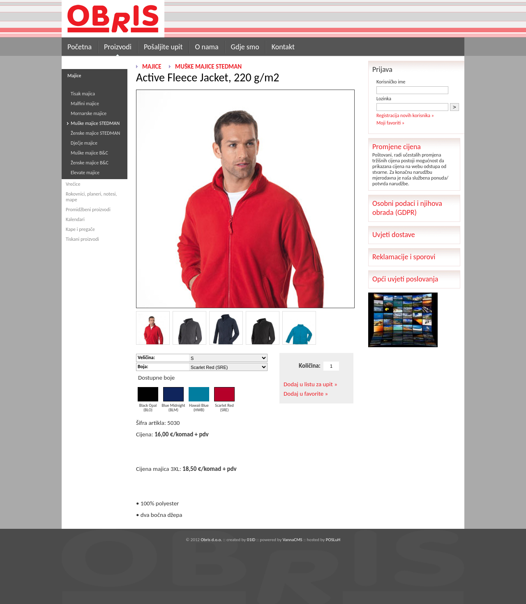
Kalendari (75, 219)
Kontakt (283, 46)
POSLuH (333, 539)
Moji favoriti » (390, 123)
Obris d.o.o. (211, 539)
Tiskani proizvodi (82, 239)
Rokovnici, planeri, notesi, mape (91, 197)
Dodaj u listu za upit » (310, 384)
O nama (207, 46)
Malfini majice (85, 103)
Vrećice (73, 184)
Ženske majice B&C (89, 163)
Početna (79, 46)
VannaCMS (292, 539)
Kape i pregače (80, 229)
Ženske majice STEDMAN (95, 133)
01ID (251, 539)
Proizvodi (118, 46)
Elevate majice (85, 172)
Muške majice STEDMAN (95, 123)
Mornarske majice (88, 113)
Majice (151, 66)
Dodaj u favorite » (306, 393)
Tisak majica (83, 94)
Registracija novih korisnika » (405, 115)
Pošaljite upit (163, 46)
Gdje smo (245, 46)
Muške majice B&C (89, 153)
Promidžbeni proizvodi (88, 209)
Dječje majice (84, 143)
